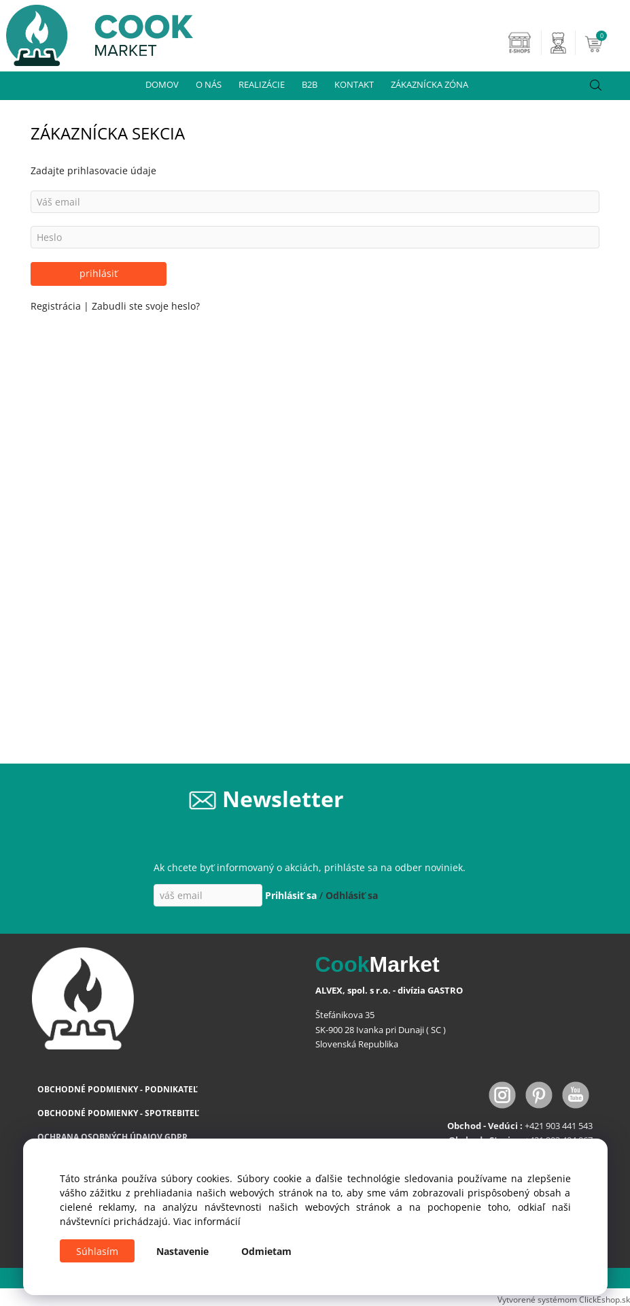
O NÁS (209, 84)
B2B (309, 84)
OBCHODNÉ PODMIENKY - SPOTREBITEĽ (118, 1113)
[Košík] (605, 43)
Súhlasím (97, 1251)
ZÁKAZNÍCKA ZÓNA (429, 84)
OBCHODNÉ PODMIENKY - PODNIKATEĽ (117, 1089)
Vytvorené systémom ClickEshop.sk (563, 1299)
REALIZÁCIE (262, 84)
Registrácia (57, 305)
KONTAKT (354, 84)
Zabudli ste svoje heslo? (146, 305)
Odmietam (266, 1251)
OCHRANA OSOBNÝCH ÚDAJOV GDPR (112, 1137)
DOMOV (162, 84)
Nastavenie (182, 1251)
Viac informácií (207, 1221)
